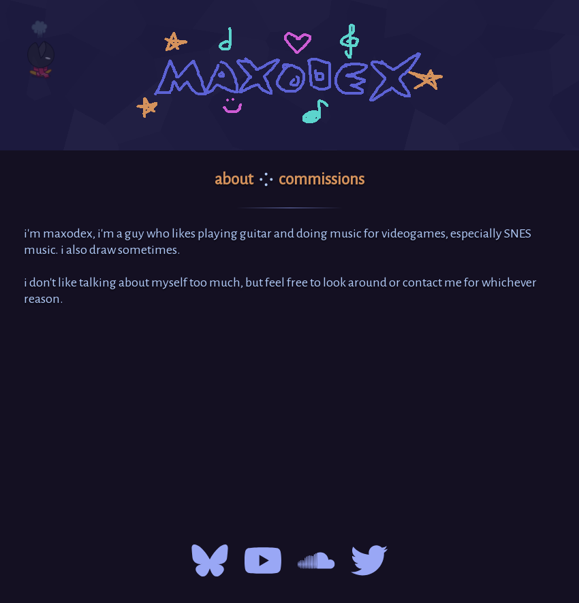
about (234, 179)
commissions (321, 179)
